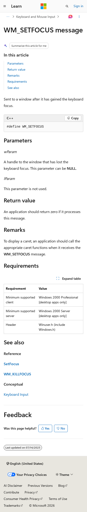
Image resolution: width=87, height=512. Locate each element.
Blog (61, 485)
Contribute (11, 492)
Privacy (30, 492)
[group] (43, 127)
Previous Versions (40, 485)
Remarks (13, 75)
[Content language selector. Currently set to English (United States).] (25, 463)
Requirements (17, 81)
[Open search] (67, 6)
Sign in (78, 6)
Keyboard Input (16, 394)
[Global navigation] (4, 6)
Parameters (15, 63)
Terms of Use (58, 498)
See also (13, 87)
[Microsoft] (44, 6)
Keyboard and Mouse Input (35, 16)
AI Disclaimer (13, 485)
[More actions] (79, 16)
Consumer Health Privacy (22, 498)
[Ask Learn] (70, 16)
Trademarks (12, 505)
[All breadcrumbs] (8, 16)
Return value (16, 69)
